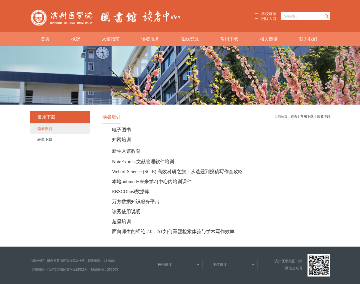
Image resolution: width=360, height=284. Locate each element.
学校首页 (268, 13)
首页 (45, 38)
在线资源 (190, 38)
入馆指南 (111, 38)
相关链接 (269, 38)
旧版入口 (268, 18)
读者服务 (150, 38)
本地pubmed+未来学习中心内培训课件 (152, 181)
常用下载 (229, 38)
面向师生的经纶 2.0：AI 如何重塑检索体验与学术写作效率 (173, 231)
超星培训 (121, 221)
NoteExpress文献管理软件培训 (143, 161)
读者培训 (323, 116)
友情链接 (220, 265)
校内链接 (165, 265)
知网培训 (121, 139)
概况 (75, 38)
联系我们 (308, 38)
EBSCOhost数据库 (131, 191)
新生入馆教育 (126, 151)
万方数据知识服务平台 (136, 201)
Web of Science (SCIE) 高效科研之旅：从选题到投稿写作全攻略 (177, 171)
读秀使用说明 (126, 211)
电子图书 (121, 129)
